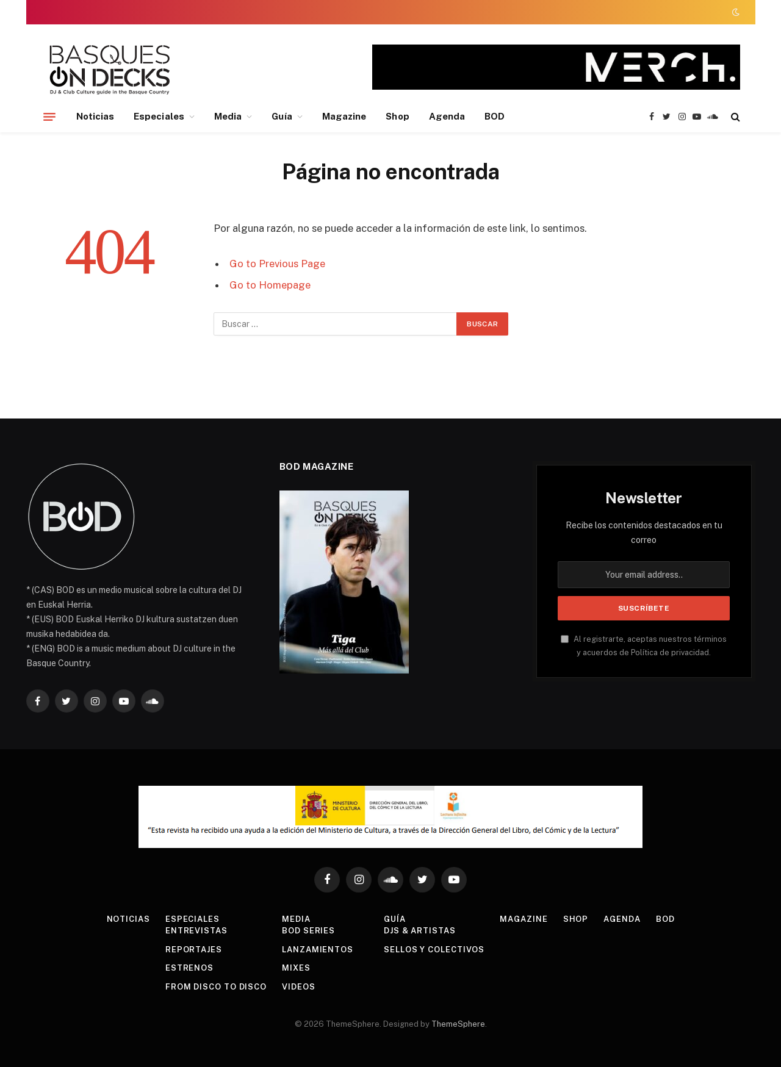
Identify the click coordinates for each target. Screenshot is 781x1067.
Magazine (344, 116)
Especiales (159, 116)
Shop (397, 116)
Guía (282, 116)
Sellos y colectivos (434, 949)
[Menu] (49, 116)
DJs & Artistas (420, 930)
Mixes (296, 967)
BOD (494, 116)
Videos (298, 986)
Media (228, 116)
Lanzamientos (317, 949)
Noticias (95, 116)
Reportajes (193, 949)
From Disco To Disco (216, 986)
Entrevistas (196, 930)
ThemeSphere (458, 1024)
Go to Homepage (270, 285)
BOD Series (308, 930)
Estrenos (189, 967)
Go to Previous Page (277, 263)
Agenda (447, 116)
